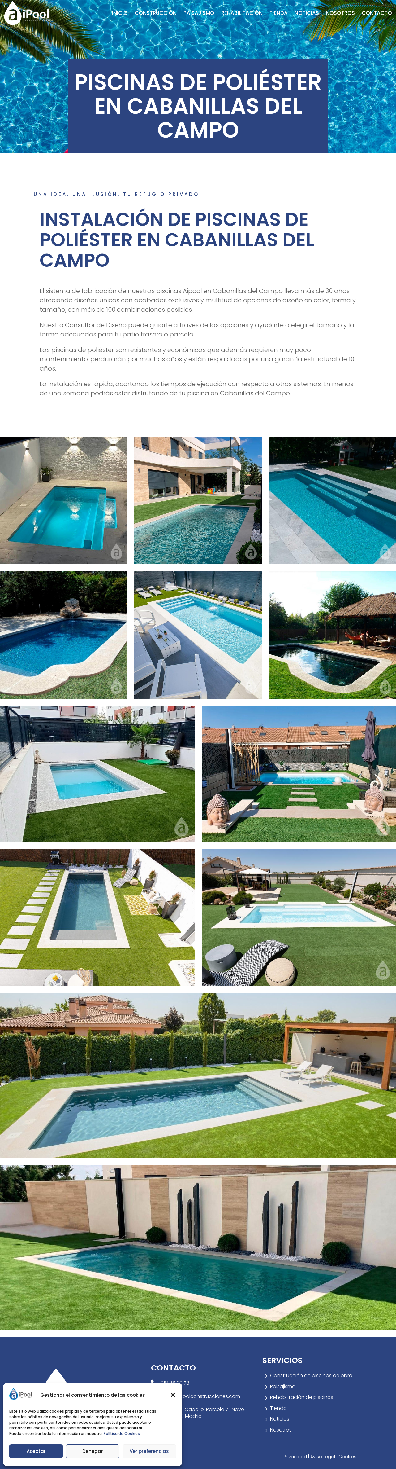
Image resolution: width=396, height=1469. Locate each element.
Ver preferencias (149, 1451)
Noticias (307, 13)
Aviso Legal (323, 1457)
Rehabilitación (242, 13)
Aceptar (36, 1451)
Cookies (347, 1457)
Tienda (278, 13)
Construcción (156, 13)
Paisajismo (198, 13)
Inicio (120, 13)
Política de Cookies (122, 1433)
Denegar (92, 1451)
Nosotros (340, 13)
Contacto (377, 13)
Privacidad (295, 1457)
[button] (173, 1395)
